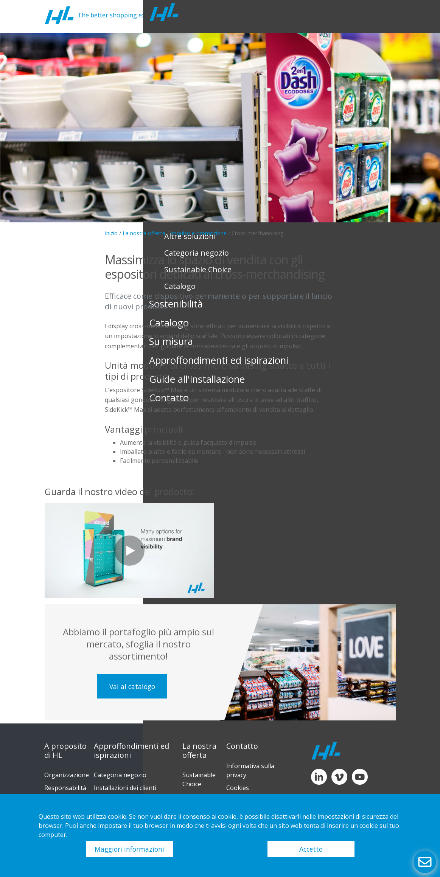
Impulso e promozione (198, 233)
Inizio (111, 233)
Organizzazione (66, 775)
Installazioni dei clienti (125, 788)
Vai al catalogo (132, 686)
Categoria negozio (120, 775)
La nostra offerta (144, 233)
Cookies (237, 788)
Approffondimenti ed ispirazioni (131, 751)
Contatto (242, 746)
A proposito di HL (65, 751)
